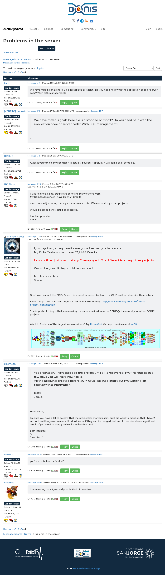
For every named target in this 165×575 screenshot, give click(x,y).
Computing (68, 28)
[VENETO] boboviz (15, 111)
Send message (12, 88)
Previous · (9, 72)
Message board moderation (16, 63)
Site (104, 28)
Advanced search (12, 52)
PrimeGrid (96, 324)
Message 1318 (34, 111)
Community (88, 28)
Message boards (12, 59)
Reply (64, 102)
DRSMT (8, 156)
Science (50, 28)
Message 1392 (34, 363)
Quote (74, 102)
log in (40, 68)
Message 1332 (34, 236)
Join (148, 28)
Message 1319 (34, 156)
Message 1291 (96, 363)
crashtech (10, 363)
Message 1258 (96, 454)
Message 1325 (34, 184)
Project (34, 28)
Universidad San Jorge (87, 568)
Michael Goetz (15, 236)
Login (159, 28)
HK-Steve (9, 184)
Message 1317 (34, 83)
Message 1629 (34, 454)
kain (6, 83)
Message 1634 (34, 482)
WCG (134, 324)
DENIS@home (13, 29)
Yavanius (9, 482)
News (27, 59)
